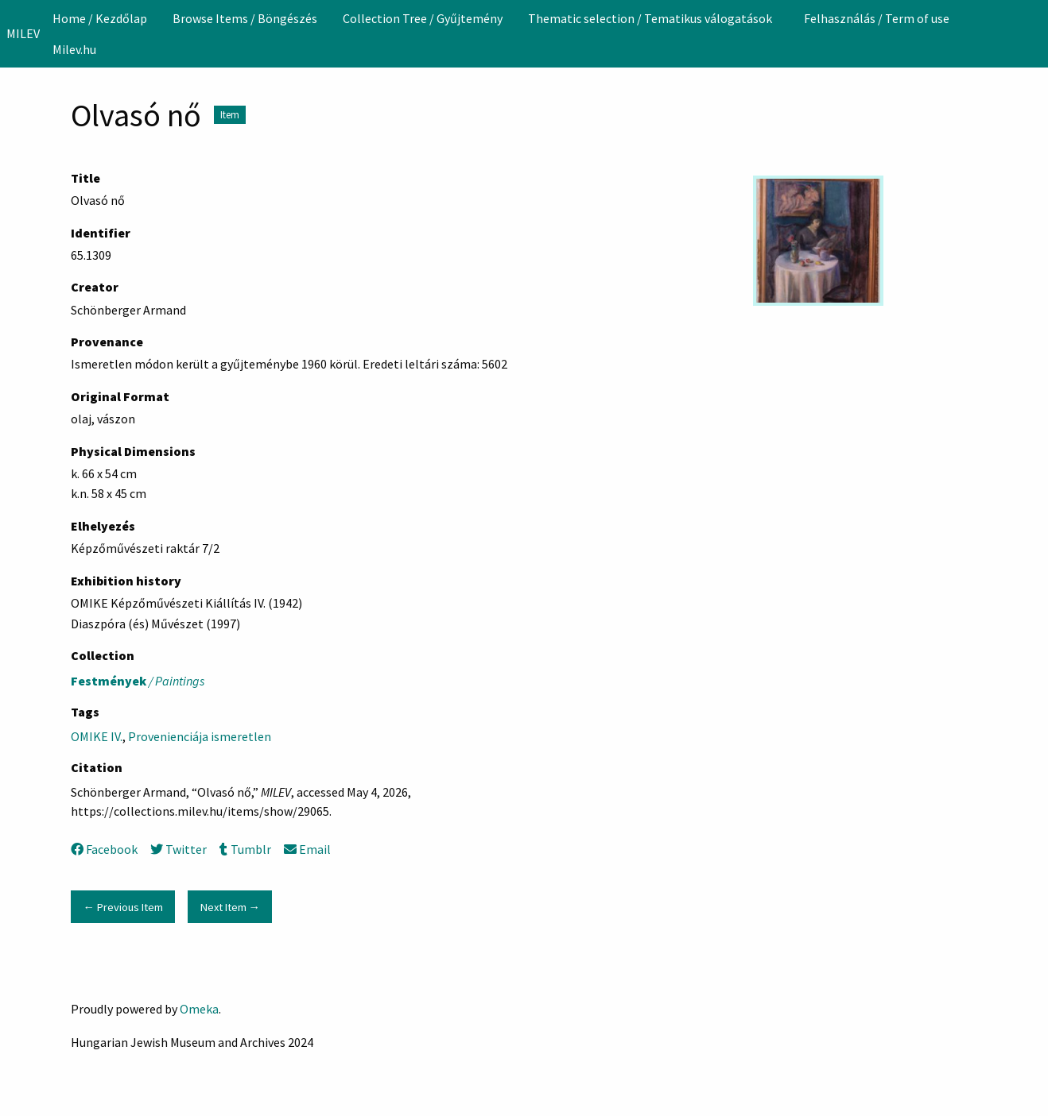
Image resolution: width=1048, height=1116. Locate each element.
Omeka (199, 1009)
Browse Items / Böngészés (245, 18)
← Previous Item (122, 907)
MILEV (23, 33)
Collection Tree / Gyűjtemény (423, 18)
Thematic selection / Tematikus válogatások (650, 18)
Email (307, 849)
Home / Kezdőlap (99, 18)
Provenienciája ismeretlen (199, 736)
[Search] (1034, 33)
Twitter (178, 849)
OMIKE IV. (96, 736)
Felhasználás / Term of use (876, 18)
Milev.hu (74, 49)
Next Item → (230, 907)
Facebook (104, 849)
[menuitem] (100, 18)
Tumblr (244, 849)
